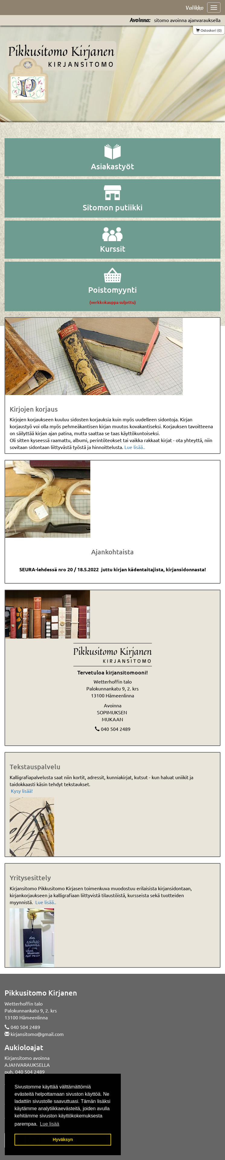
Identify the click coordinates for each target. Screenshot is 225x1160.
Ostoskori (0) (209, 30)
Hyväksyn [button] (63, 1139)
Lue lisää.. (134, 447)
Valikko (195, 7)
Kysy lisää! (22, 791)
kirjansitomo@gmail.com (37, 1034)
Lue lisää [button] (49, 1124)
